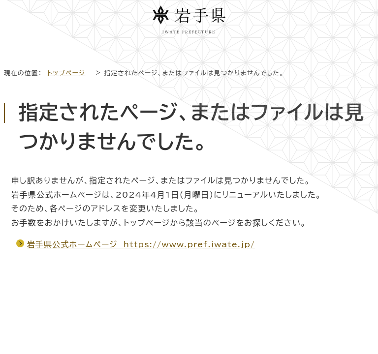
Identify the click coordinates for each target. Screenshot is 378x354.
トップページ (66, 73)
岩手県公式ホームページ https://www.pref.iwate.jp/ (141, 244)
